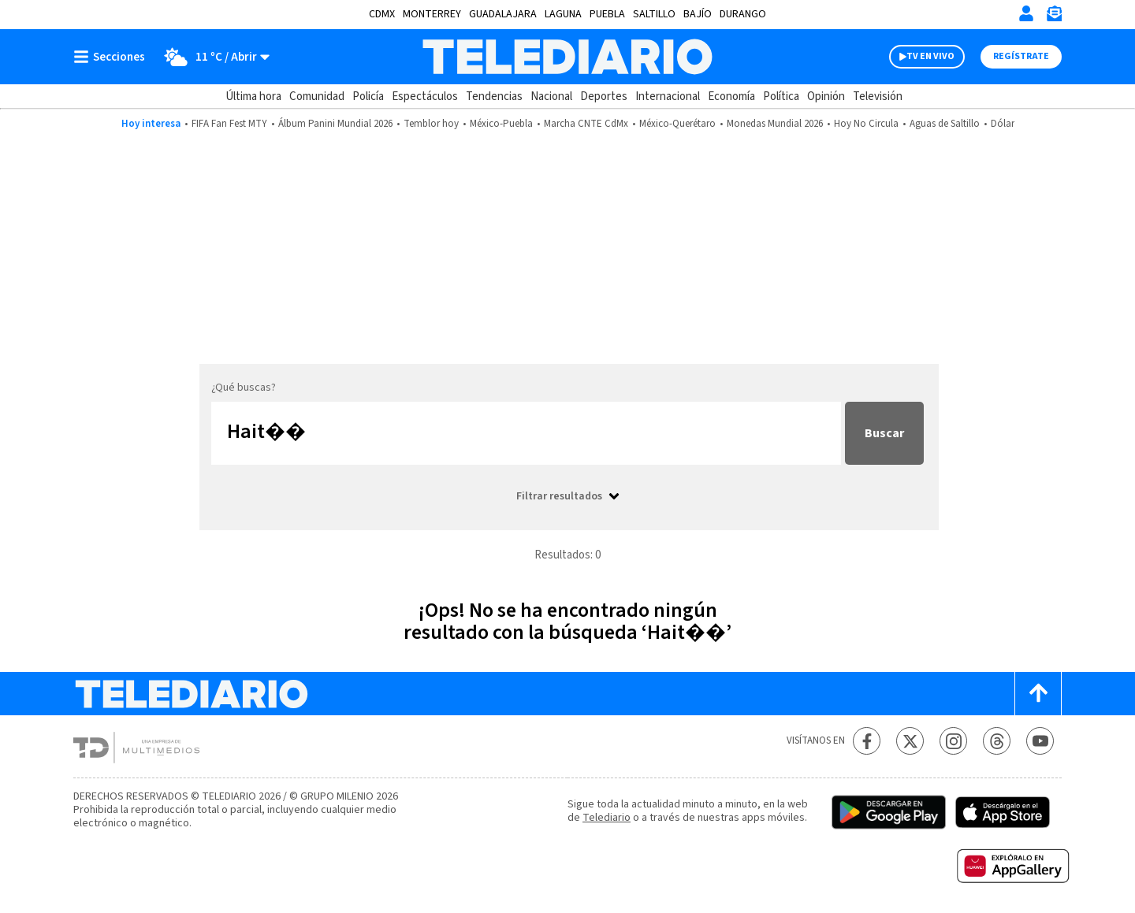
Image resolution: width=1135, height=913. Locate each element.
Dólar (1002, 124)
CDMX (382, 14)
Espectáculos (425, 96)
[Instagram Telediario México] (953, 741)
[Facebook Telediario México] (866, 741)
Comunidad (316, 96)
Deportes (603, 96)
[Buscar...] (526, 433)
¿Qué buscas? (243, 387)
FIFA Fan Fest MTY (229, 124)
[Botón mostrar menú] (112, 57)
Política (781, 96)
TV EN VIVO (930, 56)
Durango (743, 14)
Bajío (697, 14)
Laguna (563, 14)
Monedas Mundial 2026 (775, 124)
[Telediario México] (567, 56)
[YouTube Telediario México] (1040, 741)
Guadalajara (503, 14)
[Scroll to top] (1038, 693)
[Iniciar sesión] (1026, 13)
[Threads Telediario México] (996, 741)
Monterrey (432, 14)
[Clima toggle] (212, 57)
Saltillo (654, 14)
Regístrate (1021, 56)
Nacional (551, 96)
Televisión (877, 96)
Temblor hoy (431, 124)
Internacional (667, 96)
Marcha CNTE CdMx (586, 124)
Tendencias (494, 96)
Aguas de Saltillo (945, 124)
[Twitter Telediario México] (910, 741)
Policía (368, 96)
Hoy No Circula (866, 124)
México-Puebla (501, 124)
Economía (731, 96)
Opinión (826, 96)
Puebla (607, 14)
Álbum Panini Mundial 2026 (335, 124)
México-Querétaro (677, 124)
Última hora (253, 96)
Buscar (884, 433)
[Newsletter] (1054, 17)
